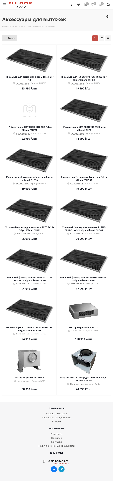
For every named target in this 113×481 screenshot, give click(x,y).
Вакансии (56, 437)
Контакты (56, 441)
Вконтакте (54, 469)
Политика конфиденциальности (56, 445)
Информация (57, 407)
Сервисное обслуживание (56, 417)
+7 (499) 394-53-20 (58, 461)
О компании (56, 428)
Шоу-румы (56, 452)
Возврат (56, 421)
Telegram (61, 469)
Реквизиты (56, 433)
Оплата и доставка (56, 413)
